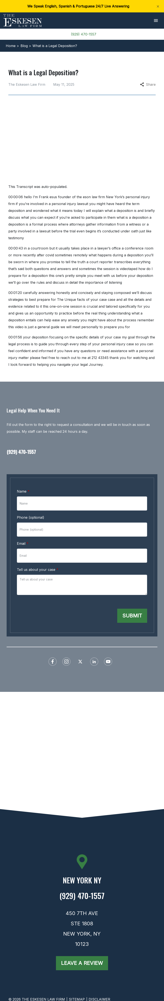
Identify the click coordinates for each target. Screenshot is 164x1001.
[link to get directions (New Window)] (82, 881)
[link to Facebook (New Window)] (52, 661)
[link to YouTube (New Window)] (108, 661)
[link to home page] (22, 20)
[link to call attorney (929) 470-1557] (82, 451)
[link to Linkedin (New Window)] (94, 661)
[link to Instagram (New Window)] (66, 661)
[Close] (158, 6)
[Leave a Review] (82, 963)
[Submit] (132, 616)
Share (148, 84)
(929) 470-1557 (83, 34)
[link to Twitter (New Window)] (80, 661)
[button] (156, 20)
